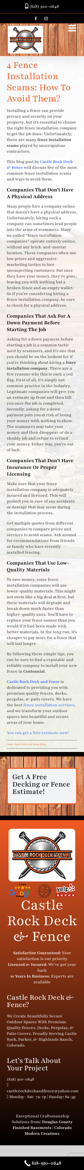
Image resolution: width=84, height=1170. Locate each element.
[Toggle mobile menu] (72, 28)
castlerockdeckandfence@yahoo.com (43, 1091)
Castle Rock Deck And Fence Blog (26, 744)
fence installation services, (49, 705)
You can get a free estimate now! (38, 732)
